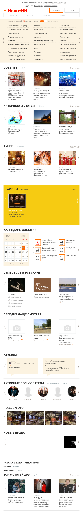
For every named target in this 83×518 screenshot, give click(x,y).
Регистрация (38, 6)
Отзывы (10, 355)
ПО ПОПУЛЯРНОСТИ (31, 21)
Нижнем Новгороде (59, 3)
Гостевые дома (65, 37)
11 (6, 252)
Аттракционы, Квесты (15, 37)
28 (16, 260)
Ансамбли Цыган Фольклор (43, 41)
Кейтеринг (37, 56)
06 (13, 248)
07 (16, 248)
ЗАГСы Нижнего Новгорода (17, 48)
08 (20, 248)
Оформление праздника (68, 44)
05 (10, 248)
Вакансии (7, 466)
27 (13, 260)
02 (23, 243)
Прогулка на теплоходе (16, 52)
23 (23, 256)
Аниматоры (12, 41)
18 (6, 256)
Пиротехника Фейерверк (68, 59)
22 (20, 256)
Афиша (12, 189)
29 (20, 260)
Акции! (9, 146)
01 (20, 243)
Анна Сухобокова (14, 367)
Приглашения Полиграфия (69, 48)
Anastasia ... (28, 399)
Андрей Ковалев (50, 363)
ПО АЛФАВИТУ (53, 21)
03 (27, 243)
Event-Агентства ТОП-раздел (18, 26)
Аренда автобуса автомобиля (70, 56)
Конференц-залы (40, 59)
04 (6, 248)
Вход (27, 6)
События (11, 67)
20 (13, 256)
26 (10, 260)
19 (10, 256)
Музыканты (38, 37)
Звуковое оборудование (16, 56)
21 (16, 256)
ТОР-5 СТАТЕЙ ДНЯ (17, 474)
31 (27, 260)
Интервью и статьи (19, 105)
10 (27, 248)
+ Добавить (24, 68)
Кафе (36, 48)
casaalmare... (58, 399)
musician (43, 399)
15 (20, 252)
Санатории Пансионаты (68, 33)
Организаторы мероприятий (18, 29)
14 (16, 252)
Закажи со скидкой (15, 21)
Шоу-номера (38, 29)
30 (23, 260)
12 (10, 252)
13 (13, 252)
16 (23, 252)
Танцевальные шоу (40, 33)
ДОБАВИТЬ (72, 10)
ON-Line (64, 383)
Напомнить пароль (50, 6)
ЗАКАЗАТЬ (56, 10)
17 (27, 252)
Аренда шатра (65, 52)
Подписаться (74, 68)
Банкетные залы (39, 44)
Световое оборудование (16, 59)
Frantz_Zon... (13, 399)
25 (6, 260)
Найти (5, 15)
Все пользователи (53, 383)
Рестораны (38, 52)
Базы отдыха (64, 26)
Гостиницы (63, 41)
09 (23, 248)
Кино (73, 190)
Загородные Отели (66, 29)
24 (27, 256)
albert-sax (72, 399)
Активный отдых (13, 33)
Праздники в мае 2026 (16, 264)
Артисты (37, 26)
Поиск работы (9, 471)
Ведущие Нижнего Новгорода (18, 44)
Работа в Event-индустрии (21, 462)
